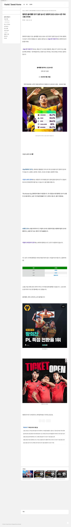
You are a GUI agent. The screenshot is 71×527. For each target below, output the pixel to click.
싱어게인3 (6, 26)
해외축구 (25, 427)
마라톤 (5, 38)
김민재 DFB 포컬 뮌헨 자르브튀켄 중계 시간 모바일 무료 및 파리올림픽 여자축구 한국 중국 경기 (44, 433)
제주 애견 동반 (7, 22)
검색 (65, 4)
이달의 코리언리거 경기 (28, 242)
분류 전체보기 (7, 17)
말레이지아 (56, 275)
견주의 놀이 (6, 30)
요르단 (56, 273)
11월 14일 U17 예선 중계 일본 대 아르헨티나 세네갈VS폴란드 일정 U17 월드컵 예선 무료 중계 (44, 430)
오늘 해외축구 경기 (27, 169)
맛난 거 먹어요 (7, 24)
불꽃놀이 (6, 32)
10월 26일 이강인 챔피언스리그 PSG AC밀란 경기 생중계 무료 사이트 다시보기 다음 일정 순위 (44, 440)
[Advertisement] (44, 211)
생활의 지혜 (6, 34)
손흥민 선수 (25, 228)
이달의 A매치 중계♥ (27, 154)
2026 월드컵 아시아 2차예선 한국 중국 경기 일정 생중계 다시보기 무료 (38, 443)
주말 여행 (6, 19)
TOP (68, 523)
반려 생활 (6, 28)
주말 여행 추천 (7, 20)
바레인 (56, 270)
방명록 (30, 4)
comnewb (19, 524)
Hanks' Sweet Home (12, 4)
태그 (27, 4)
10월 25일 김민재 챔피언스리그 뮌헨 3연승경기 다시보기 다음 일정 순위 (39, 437)
